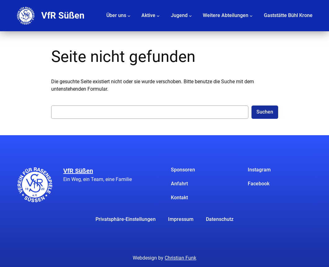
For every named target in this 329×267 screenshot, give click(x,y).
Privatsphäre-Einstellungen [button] (126, 219)
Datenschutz (219, 219)
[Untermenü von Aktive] (158, 15)
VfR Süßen (62, 15)
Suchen (264, 112)
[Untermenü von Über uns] (129, 15)
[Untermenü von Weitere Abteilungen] (251, 15)
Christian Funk (180, 258)
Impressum (180, 219)
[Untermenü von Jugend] (190, 15)
